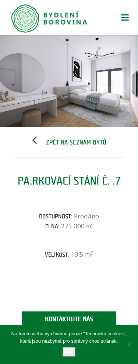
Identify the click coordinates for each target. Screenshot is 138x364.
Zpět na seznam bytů (76, 142)
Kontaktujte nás (69, 319)
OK (69, 351)
